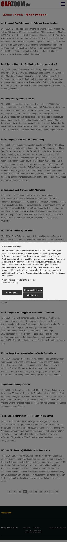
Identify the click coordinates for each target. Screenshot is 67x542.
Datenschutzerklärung (10, 283)
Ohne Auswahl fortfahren (33, 290)
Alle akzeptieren (33, 295)
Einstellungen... (12, 292)
